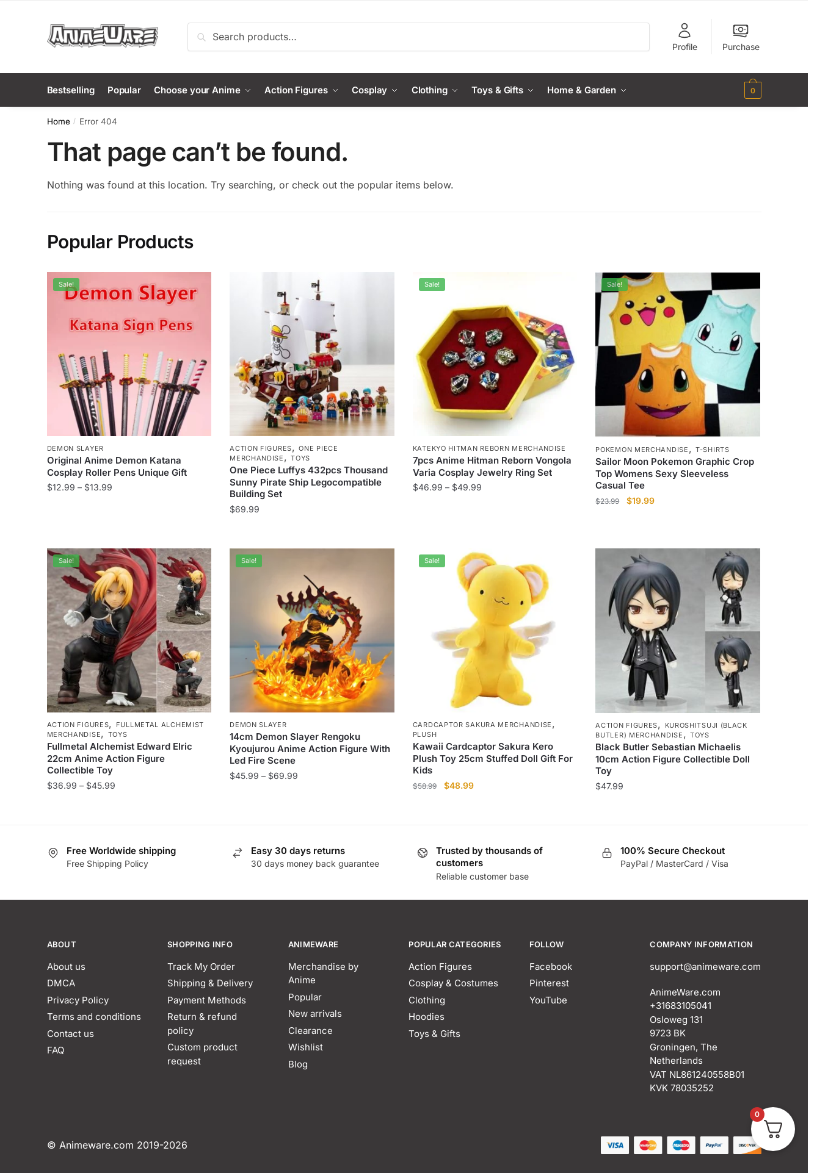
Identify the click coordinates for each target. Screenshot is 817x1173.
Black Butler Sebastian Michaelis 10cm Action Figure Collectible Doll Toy (672, 759)
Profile (684, 37)
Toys (300, 458)
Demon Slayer (75, 448)
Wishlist (305, 1047)
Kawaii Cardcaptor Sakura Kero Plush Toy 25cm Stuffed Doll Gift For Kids (493, 758)
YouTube (548, 1000)
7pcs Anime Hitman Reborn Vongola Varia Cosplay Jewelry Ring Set (492, 466)
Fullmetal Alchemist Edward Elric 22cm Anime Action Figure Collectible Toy (119, 758)
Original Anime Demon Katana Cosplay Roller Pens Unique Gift (117, 466)
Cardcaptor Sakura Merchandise (482, 724)
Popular (305, 997)
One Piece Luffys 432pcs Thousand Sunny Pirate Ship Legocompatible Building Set (309, 482)
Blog (298, 1064)
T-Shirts (712, 449)
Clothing (426, 1000)
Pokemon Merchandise (641, 449)
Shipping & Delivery (210, 983)
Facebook (550, 966)
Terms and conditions (94, 1016)
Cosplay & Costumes (453, 983)
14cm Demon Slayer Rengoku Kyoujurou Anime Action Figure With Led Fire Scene (310, 748)
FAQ (55, 1050)
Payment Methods (206, 1000)
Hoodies (426, 1016)
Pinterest (549, 983)
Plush (425, 734)
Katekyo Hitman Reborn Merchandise (489, 448)
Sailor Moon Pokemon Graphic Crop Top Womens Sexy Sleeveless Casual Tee (674, 473)
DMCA (61, 983)
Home (58, 121)
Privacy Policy (78, 1000)
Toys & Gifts (434, 1033)
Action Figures (261, 448)
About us (66, 966)
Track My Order (201, 966)
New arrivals (315, 1013)
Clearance (310, 1030)
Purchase (741, 37)
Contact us (70, 1033)
